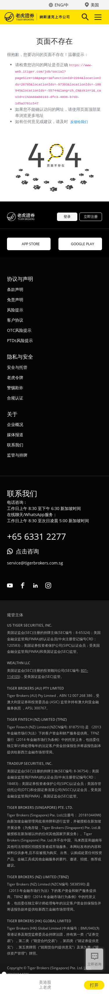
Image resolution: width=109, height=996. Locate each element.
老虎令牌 (15, 377)
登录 (67, 216)
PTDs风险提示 (20, 340)
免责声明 (15, 299)
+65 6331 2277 (36, 536)
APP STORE (29, 243)
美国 (95, 5)
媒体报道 (15, 434)
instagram (48, 585)
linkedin (35, 585)
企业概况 (15, 424)
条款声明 (15, 289)
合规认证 (15, 398)
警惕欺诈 (15, 387)
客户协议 (15, 320)
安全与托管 (17, 367)
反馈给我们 (79, 121)
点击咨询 (27, 551)
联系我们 (15, 445)
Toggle (97, 17)
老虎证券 (38, 17)
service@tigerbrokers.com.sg (35, 563)
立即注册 (91, 216)
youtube (10, 585)
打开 (94, 985)
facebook (23, 585)
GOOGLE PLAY (80, 243)
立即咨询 (94, 964)
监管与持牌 (17, 455)
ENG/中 (62, 5)
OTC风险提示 (19, 330)
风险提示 (15, 310)
